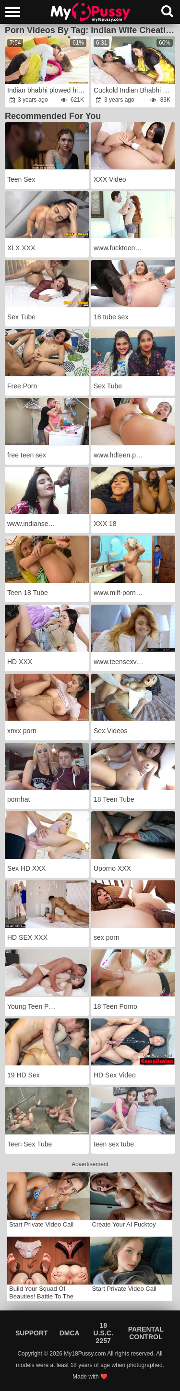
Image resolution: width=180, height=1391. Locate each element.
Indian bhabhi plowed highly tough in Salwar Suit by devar (47, 90)
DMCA (70, 1333)
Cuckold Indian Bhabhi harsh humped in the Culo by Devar (134, 90)
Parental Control (146, 1333)
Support (31, 1333)
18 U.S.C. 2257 (103, 1332)
